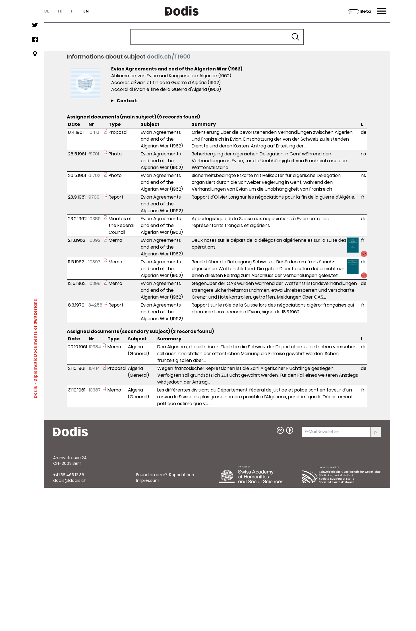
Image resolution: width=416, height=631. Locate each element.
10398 (94, 283)
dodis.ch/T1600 (169, 57)
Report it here (182, 475)
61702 (94, 175)
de (46, 11)
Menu (380, 8)
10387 (95, 390)
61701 (93, 154)
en (86, 11)
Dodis (35, 392)
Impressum (147, 480)
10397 (94, 262)
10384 (95, 346)
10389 (94, 218)
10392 (94, 240)
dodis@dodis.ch (69, 480)
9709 (94, 197)
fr (60, 11)
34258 (95, 305)
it (72, 11)
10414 (94, 368)
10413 (93, 132)
